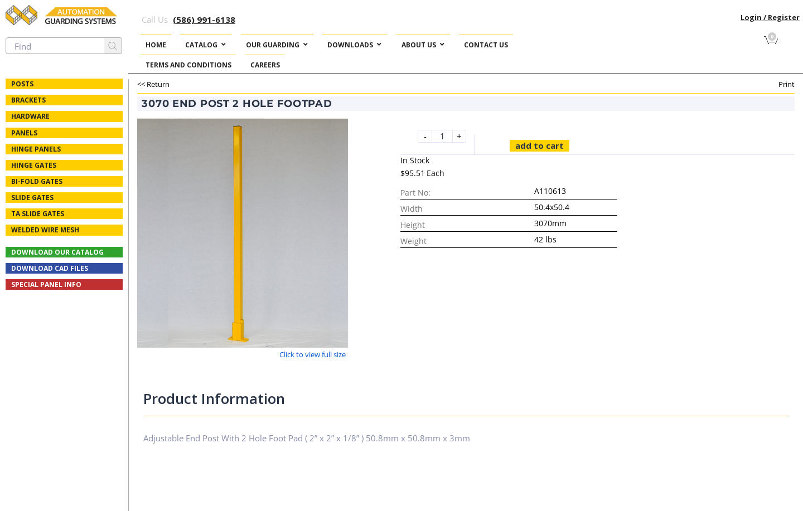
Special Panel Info (46, 284)
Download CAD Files (49, 268)
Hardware (30, 116)
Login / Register (770, 17)
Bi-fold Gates (36, 181)
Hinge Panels (36, 149)
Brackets (28, 100)
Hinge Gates (33, 165)
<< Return (153, 84)
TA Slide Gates (37, 213)
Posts (22, 84)
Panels (24, 133)
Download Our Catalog (57, 252)
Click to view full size (312, 354)
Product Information (214, 398)
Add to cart (539, 145)
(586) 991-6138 (204, 19)
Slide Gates (32, 197)
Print (786, 84)
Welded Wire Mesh (45, 230)
